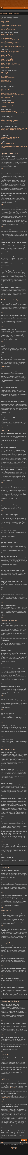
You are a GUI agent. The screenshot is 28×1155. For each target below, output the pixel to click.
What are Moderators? (5, 89)
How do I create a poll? (6, 55)
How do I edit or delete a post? (7, 52)
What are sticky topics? (6, 80)
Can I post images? (5, 76)
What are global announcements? (8, 77)
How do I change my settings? (7, 34)
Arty (16, 1147)
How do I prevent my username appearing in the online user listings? (13, 36)
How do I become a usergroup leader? (9, 93)
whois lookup (9, 1111)
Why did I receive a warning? (7, 62)
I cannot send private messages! (8, 102)
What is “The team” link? (6, 97)
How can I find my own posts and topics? (9, 123)
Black (12, 1147)
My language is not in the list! (7, 41)
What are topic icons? (5, 83)
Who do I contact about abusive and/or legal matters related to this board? (14, 147)
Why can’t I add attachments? (7, 60)
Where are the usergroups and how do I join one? (11, 92)
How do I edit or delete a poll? (7, 58)
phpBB (3, 366)
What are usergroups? (5, 90)
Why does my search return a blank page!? (10, 120)
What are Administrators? (6, 88)
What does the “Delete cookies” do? (8, 29)
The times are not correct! (6, 38)
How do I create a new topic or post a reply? (10, 51)
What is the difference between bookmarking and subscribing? (14, 128)
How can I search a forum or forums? (9, 117)
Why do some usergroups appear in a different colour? (12, 94)
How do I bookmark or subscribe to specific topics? (11, 129)
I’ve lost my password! (5, 26)
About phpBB (13, 1087)
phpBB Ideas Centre (6, 1097)
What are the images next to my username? (10, 42)
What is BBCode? (4, 72)
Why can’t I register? (5, 21)
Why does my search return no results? (9, 119)
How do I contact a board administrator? (9, 148)
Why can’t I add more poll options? (8, 56)
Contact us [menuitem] (23, 1142)
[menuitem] (2, 8)
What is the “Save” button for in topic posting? (10, 64)
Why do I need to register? (6, 18)
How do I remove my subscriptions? (8, 132)
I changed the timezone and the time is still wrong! (11, 39)
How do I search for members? (7, 121)
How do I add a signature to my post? (9, 54)
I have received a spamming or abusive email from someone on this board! (13, 105)
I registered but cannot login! (7, 22)
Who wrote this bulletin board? (7, 143)
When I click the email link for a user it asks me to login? (13, 46)
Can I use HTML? (4, 73)
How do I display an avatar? (7, 43)
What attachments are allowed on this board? (10, 137)
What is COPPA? (4, 20)
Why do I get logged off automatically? (9, 28)
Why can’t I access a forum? (7, 59)
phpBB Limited (11, 1085)
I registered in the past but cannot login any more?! (11, 25)
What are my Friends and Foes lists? (8, 111)
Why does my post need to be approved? (9, 66)
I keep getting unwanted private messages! (10, 103)
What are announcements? (6, 79)
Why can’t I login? (4, 24)
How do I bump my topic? (6, 67)
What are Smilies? (4, 75)
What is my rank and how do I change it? (9, 45)
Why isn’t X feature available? (7, 144)
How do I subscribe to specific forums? (9, 130)
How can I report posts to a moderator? (9, 63)
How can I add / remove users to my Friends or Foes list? (13, 112)
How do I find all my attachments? (8, 138)
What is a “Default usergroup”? (7, 96)
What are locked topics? (6, 81)
